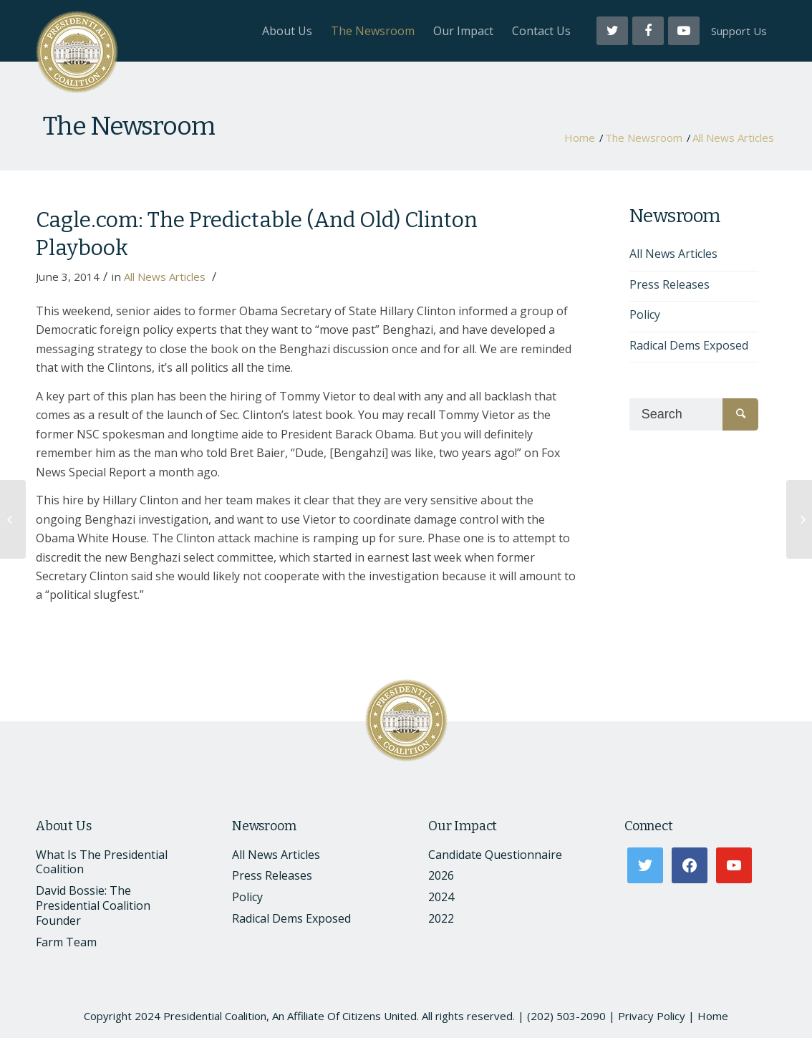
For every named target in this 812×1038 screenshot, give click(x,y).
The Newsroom (129, 126)
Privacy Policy (651, 1016)
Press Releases (669, 284)
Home (579, 138)
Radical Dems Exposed (688, 345)
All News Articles (733, 138)
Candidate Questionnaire (495, 854)
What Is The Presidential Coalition (102, 862)
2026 (441, 875)
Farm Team (66, 942)
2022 (441, 918)
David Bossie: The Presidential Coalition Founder (93, 905)
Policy (644, 314)
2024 (441, 897)
